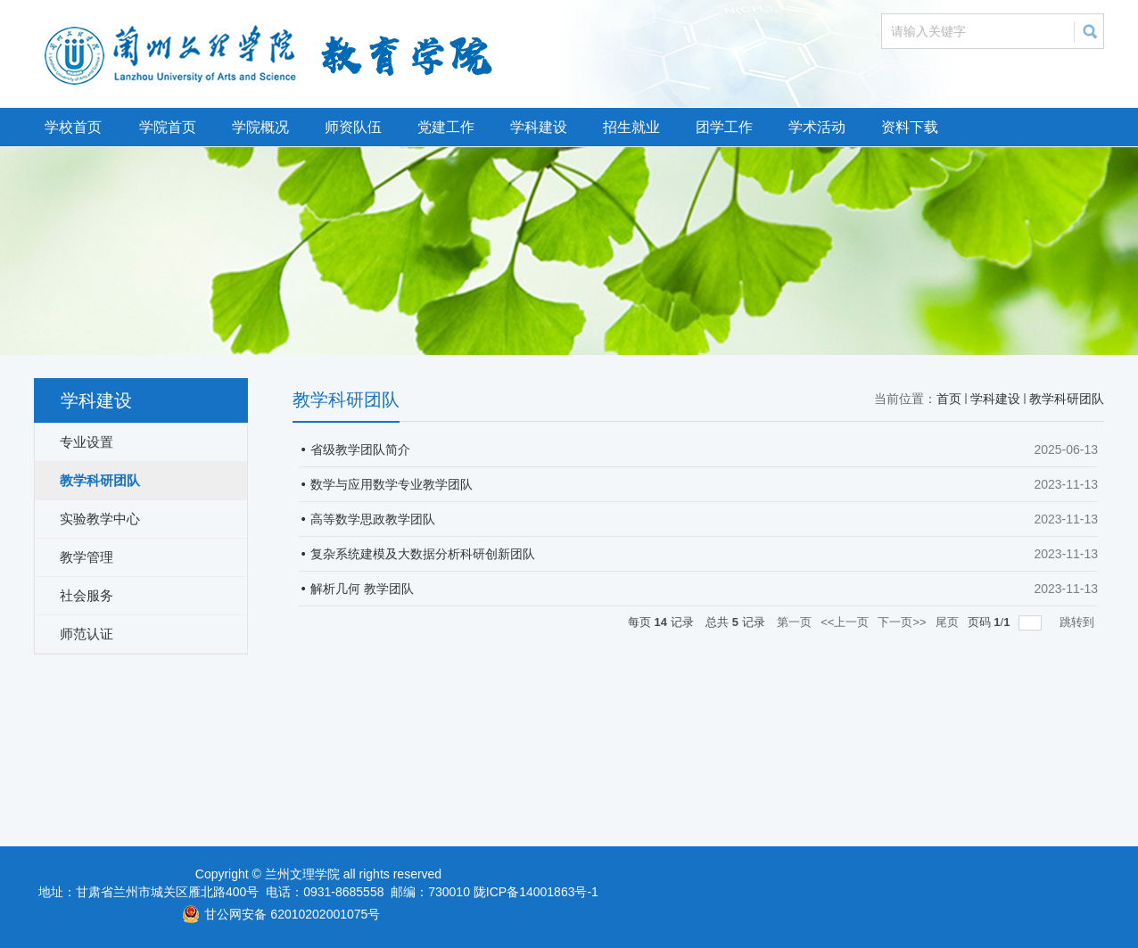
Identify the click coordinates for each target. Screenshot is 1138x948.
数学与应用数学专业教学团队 (391, 484)
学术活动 (816, 127)
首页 (948, 399)
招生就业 (631, 127)
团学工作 (724, 127)
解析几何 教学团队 (362, 588)
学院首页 (167, 127)
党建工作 (445, 127)
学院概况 (260, 127)
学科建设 (538, 127)
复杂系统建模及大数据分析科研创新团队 (422, 554)
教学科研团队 (1066, 399)
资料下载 (909, 127)
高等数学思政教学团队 (372, 519)
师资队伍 (353, 127)
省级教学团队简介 (360, 449)
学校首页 (73, 127)
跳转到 (1079, 622)
